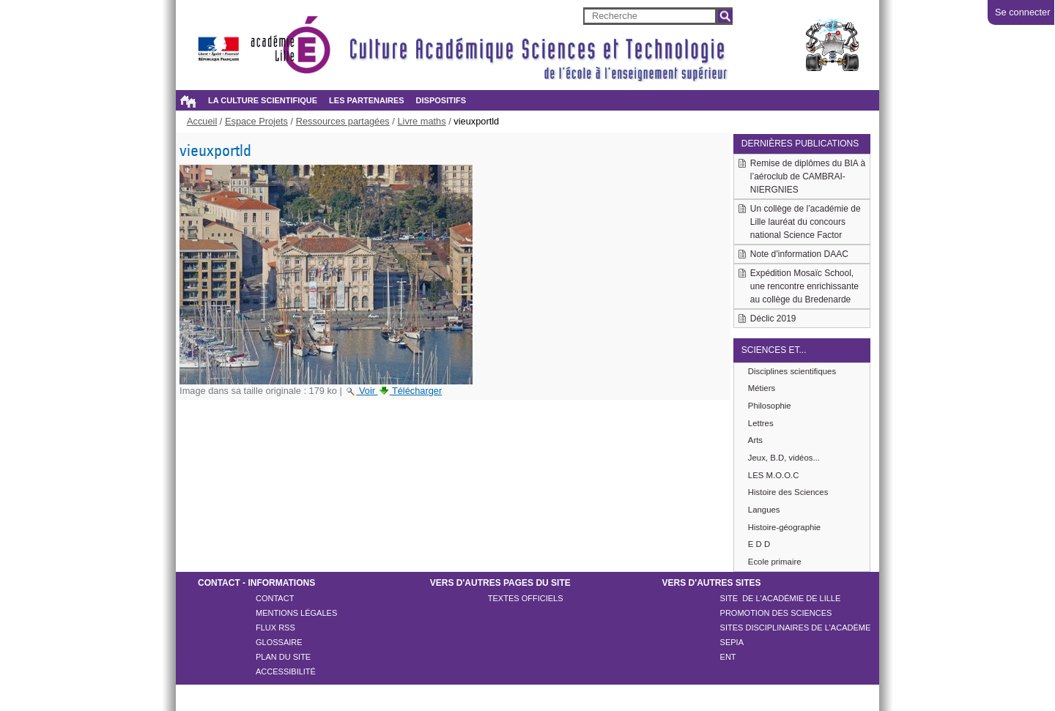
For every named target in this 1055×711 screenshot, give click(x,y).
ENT (728, 656)
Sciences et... (774, 350)
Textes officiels (525, 598)
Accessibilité (286, 671)
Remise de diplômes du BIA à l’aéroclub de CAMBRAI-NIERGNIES (807, 176)
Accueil (187, 101)
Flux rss (275, 627)
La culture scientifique (262, 100)
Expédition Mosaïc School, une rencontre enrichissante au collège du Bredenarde (804, 286)
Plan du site (283, 656)
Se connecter (1022, 12)
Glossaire (279, 642)
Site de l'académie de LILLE (780, 598)
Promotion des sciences (776, 612)
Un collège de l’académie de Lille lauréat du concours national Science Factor (805, 222)
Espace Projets (256, 121)
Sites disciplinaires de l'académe (795, 627)
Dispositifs (441, 100)
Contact (275, 598)
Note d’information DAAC (799, 254)
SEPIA (732, 642)
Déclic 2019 (773, 318)
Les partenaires (366, 100)
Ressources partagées (343, 121)
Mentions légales (296, 612)
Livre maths (421, 121)
